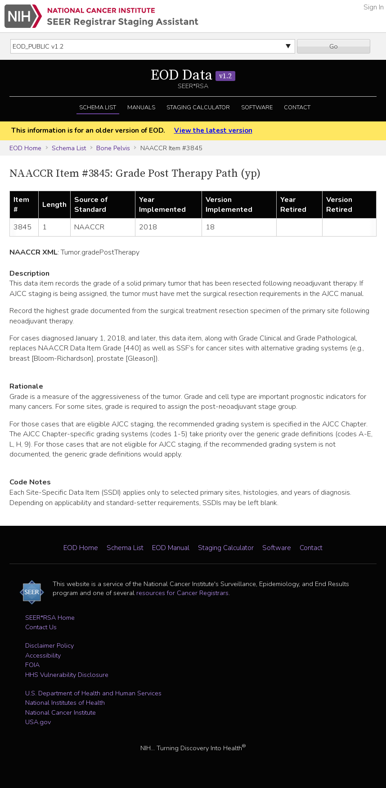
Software (257, 107)
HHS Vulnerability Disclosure (66, 674)
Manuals (141, 107)
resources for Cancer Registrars (182, 592)
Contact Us (41, 626)
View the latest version (213, 130)
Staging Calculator (198, 107)
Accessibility (43, 655)
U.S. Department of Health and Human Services (93, 693)
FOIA (32, 664)
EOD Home (25, 147)
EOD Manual (170, 547)
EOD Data (193, 76)
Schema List (97, 107)
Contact (297, 107)
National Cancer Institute (60, 712)
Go (333, 46)
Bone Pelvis (113, 147)
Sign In (374, 7)
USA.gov (38, 721)
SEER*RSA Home (50, 617)
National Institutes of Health (65, 702)
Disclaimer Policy (49, 645)
